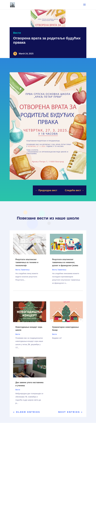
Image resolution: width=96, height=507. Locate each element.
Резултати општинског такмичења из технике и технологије (26, 262)
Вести (17, 32)
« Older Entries (26, 412)
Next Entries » (70, 412)
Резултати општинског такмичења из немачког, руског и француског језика (65, 262)
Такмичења (25, 270)
